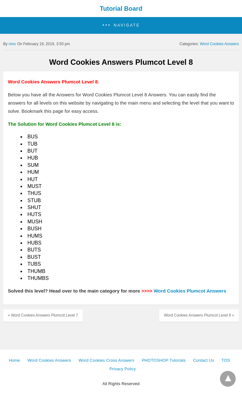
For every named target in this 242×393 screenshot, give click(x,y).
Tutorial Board (121, 8)
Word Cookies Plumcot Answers (190, 290)
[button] (121, 25)
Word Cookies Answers (219, 44)
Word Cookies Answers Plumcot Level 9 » (199, 315)
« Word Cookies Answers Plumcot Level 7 (43, 315)
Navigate (127, 25)
